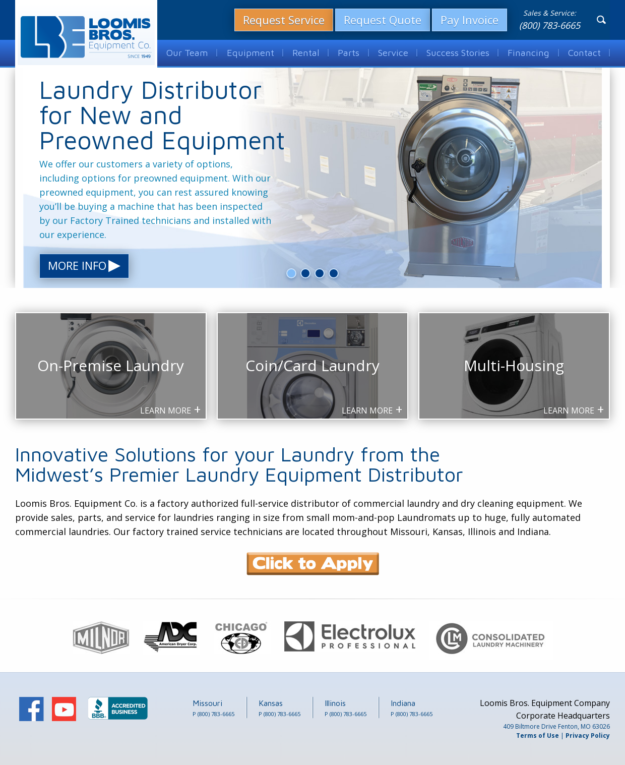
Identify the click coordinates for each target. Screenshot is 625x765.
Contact (584, 52)
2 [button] (305, 273)
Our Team (187, 52)
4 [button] (334, 273)
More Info (84, 266)
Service (393, 52)
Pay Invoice (469, 19)
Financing (529, 52)
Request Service (284, 19)
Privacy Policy (588, 735)
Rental (304, 52)
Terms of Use (537, 735)
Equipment (248, 52)
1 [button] (291, 273)
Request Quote (382, 19)
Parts (347, 52)
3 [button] (320, 273)
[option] (312, 178)
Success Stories (458, 52)
